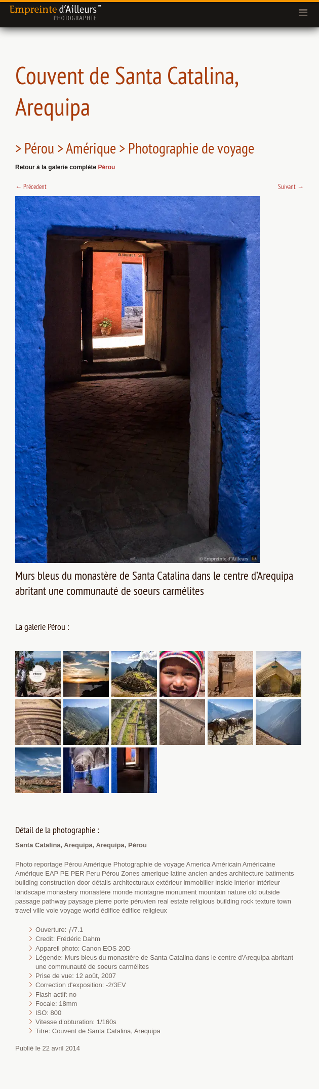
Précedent (31, 186)
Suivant (291, 186)
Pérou (106, 167)
